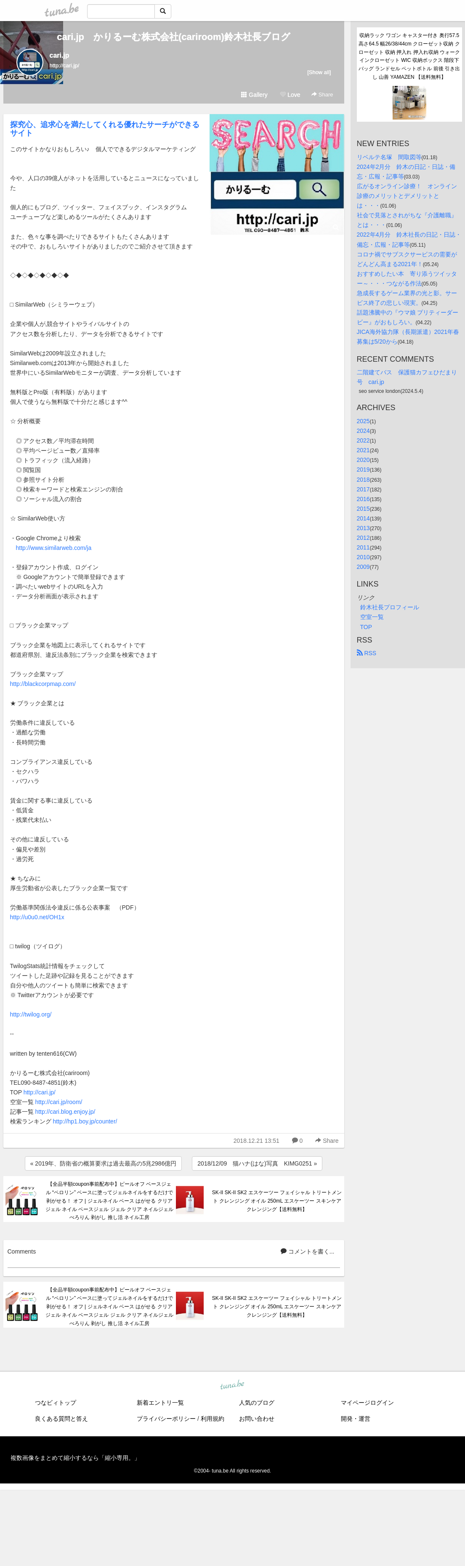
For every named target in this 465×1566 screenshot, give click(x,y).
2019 (363, 469)
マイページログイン (367, 1402)
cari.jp (59, 55)
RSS (367, 653)
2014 (363, 518)
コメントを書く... (308, 1251)
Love (290, 94)
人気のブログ (256, 1402)
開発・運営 (355, 1418)
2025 (363, 421)
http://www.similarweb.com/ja (54, 547)
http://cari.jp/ (40, 1092)
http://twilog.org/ (31, 1014)
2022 (363, 440)
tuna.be (232, 1385)
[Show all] (319, 72)
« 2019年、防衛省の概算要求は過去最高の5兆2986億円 (103, 1163)
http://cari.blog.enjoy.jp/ (65, 1111)
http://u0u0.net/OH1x (37, 917)
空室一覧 (372, 617)
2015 (363, 508)
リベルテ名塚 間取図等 (389, 157)
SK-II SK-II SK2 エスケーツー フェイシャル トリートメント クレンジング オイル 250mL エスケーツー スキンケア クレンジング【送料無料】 (277, 1201)
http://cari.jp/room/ (58, 1102)
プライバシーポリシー (166, 1418)
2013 (363, 528)
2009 (363, 566)
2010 (363, 557)
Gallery (254, 94)
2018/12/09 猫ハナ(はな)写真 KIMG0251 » (257, 1163)
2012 (363, 537)
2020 (363, 459)
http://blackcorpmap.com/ (43, 683)
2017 (363, 489)
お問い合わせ (256, 1418)
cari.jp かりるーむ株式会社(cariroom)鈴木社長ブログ (173, 37)
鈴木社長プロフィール (389, 607)
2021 (363, 450)
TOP (366, 627)
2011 (363, 547)
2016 (363, 499)
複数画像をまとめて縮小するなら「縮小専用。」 (75, 1457)
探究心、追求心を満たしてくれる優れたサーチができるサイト (104, 128)
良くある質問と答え (61, 1418)
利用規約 (212, 1418)
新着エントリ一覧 (160, 1402)
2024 (363, 430)
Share (322, 94)
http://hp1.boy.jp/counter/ (85, 1121)
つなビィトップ (55, 1402)
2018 (363, 479)
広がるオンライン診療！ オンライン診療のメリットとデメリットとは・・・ (407, 196)
